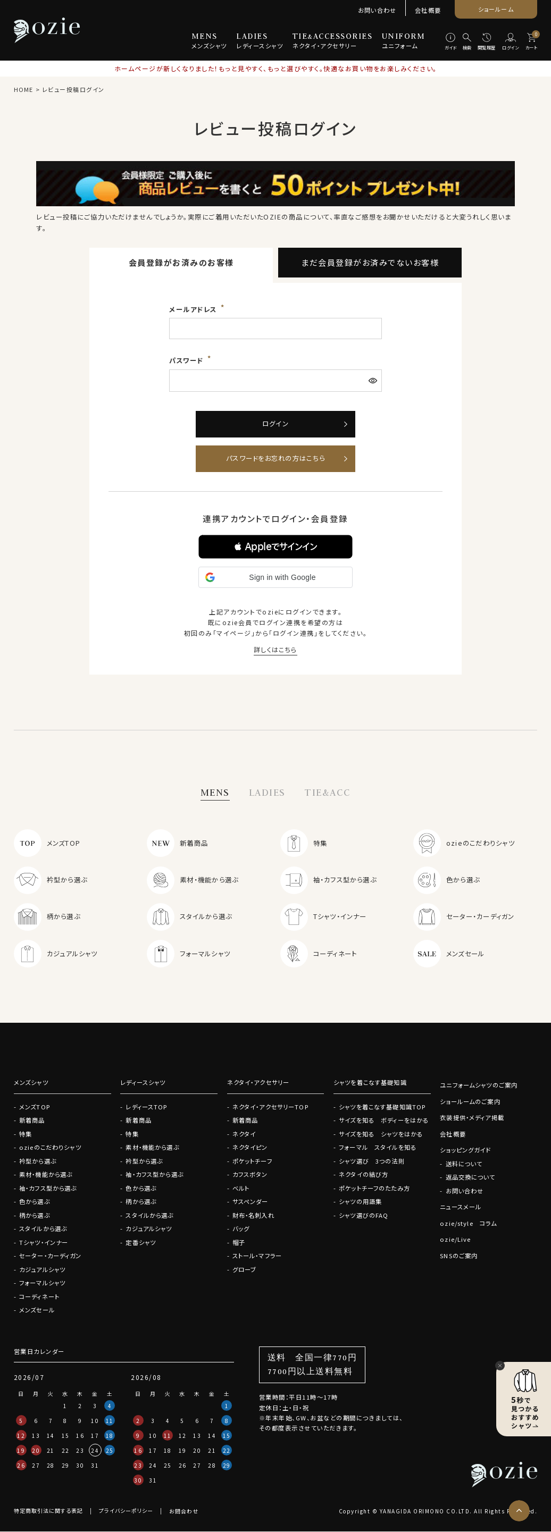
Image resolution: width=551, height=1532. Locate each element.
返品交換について (470, 1177)
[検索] (467, 42)
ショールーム (496, 9)
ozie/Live (455, 1239)
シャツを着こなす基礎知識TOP (382, 1106)
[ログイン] (510, 42)
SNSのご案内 (459, 1255)
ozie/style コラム (468, 1223)
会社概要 (428, 10)
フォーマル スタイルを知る (377, 1147)
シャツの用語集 (360, 1201)
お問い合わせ (377, 10)
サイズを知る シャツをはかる (381, 1134)
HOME (23, 89)
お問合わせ (183, 1512)
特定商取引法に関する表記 (48, 1512)
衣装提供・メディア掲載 (472, 1118)
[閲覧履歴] (487, 42)
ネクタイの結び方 (363, 1174)
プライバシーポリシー (126, 1512)
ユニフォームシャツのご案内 (478, 1085)
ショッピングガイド (465, 1150)
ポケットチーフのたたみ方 (374, 1188)
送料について (463, 1163)
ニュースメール (460, 1207)
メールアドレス (194, 309)
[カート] (531, 42)
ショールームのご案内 (470, 1101)
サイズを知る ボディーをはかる (384, 1120)
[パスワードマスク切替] (373, 380)
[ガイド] (450, 42)
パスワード (187, 360)
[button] (275, 547)
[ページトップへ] (519, 1510)
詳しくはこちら (275, 649)
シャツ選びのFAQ (363, 1215)
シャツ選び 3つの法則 (372, 1161)
